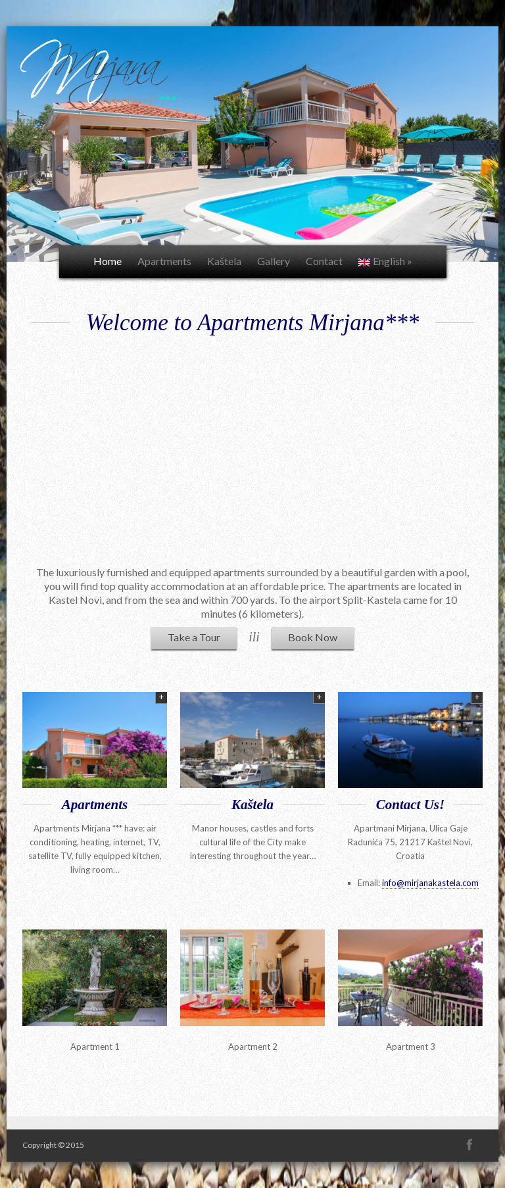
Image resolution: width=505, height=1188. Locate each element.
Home (107, 261)
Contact (324, 261)
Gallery (273, 261)
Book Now (312, 637)
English (385, 261)
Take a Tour (194, 637)
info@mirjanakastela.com (430, 883)
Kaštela (224, 261)
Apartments (164, 261)
